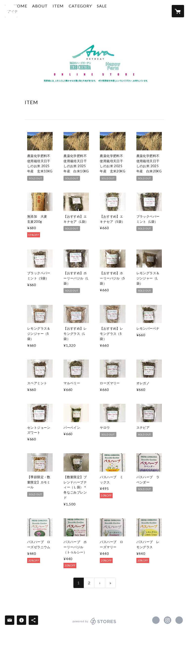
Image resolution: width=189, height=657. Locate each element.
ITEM (76, 10)
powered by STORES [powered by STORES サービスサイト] (94, 624)
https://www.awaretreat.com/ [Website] (179, 620)
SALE (120, 10)
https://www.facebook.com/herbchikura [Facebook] (156, 620)
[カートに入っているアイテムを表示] (178, 11)
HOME (39, 10)
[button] (98, 12)
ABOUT (58, 10)
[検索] (11, 11)
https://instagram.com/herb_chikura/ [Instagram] (167, 620)
